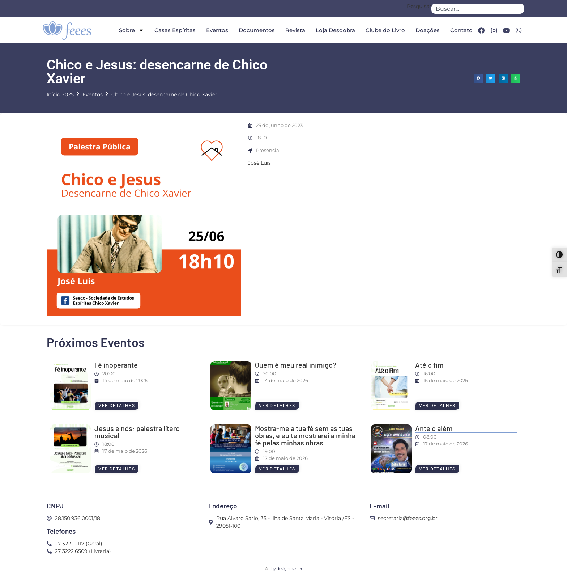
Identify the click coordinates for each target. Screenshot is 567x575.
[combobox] (477, 9)
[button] (478, 78)
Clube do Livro (383, 30)
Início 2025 (60, 94)
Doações (426, 30)
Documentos (255, 30)
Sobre (129, 30)
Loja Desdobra (333, 30)
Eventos (215, 30)
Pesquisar (419, 6)
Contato (459, 30)
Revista (293, 30)
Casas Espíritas (173, 30)
